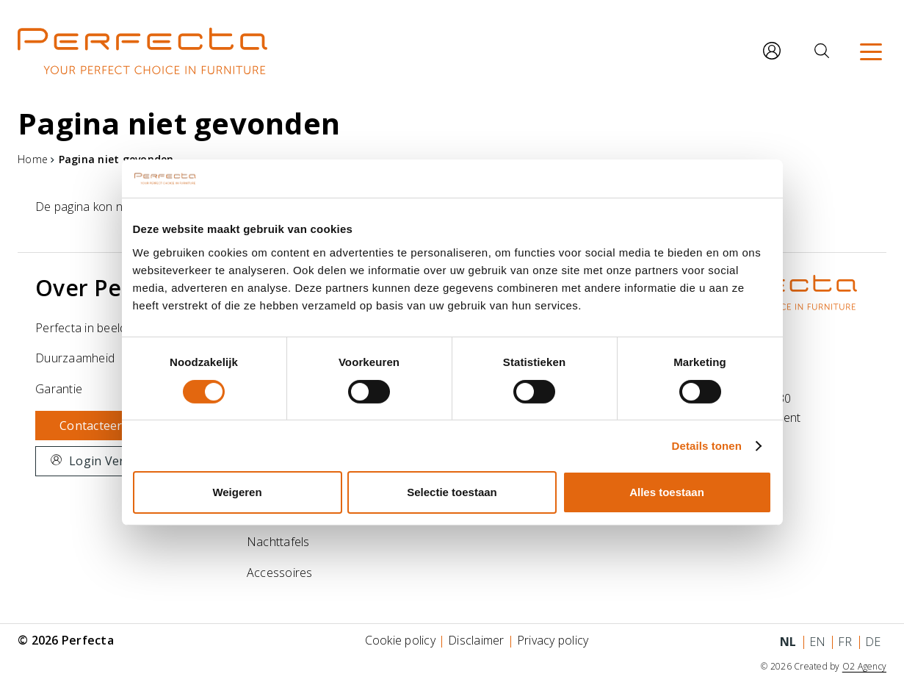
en (817, 642)
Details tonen (707, 446)
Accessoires (280, 572)
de (873, 642)
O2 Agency (864, 666)
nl (788, 642)
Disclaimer (476, 640)
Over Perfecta (110, 288)
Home (33, 159)
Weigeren (236, 492)
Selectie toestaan (452, 492)
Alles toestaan (666, 492)
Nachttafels (278, 542)
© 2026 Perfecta (66, 640)
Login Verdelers (114, 461)
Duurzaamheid (75, 358)
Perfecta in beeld (80, 328)
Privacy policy (553, 640)
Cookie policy (400, 640)
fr (845, 642)
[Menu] (871, 51)
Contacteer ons (103, 425)
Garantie (58, 389)
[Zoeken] (822, 51)
